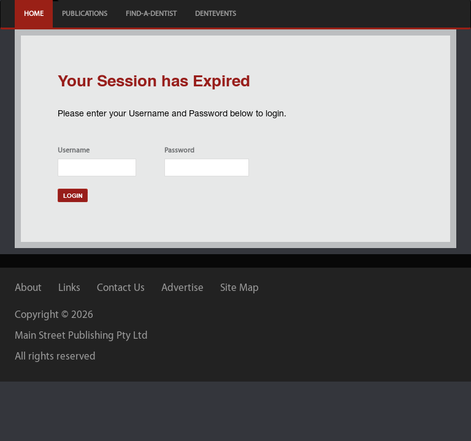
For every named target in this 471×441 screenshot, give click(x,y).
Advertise (182, 287)
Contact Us (121, 287)
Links (69, 287)
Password (179, 150)
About (28, 287)
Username (74, 150)
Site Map (239, 287)
